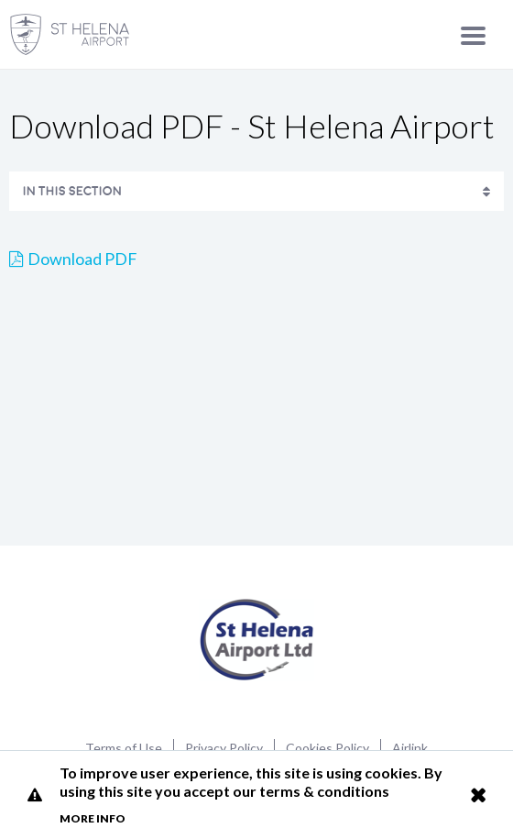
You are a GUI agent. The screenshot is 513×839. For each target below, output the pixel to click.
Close (478, 795)
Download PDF (82, 258)
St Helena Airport (257, 640)
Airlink (410, 748)
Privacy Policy (224, 748)
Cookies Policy (327, 748)
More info (93, 818)
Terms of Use (123, 748)
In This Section (72, 191)
